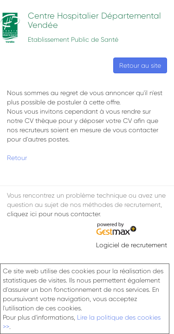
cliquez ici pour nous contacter (53, 214)
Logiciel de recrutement (131, 245)
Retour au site (140, 65)
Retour (17, 157)
